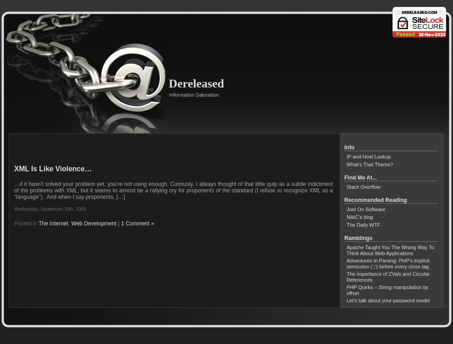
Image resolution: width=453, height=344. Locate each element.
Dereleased (196, 83)
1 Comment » (137, 223)
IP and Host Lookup (369, 156)
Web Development (94, 223)
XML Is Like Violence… (53, 169)
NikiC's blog (360, 217)
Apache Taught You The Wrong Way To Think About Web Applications (390, 250)
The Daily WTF (363, 225)
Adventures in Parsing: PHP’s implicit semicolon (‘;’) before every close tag (388, 263)
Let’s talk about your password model (388, 300)
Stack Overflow (364, 187)
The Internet (53, 223)
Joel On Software (366, 209)
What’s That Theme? (370, 164)
